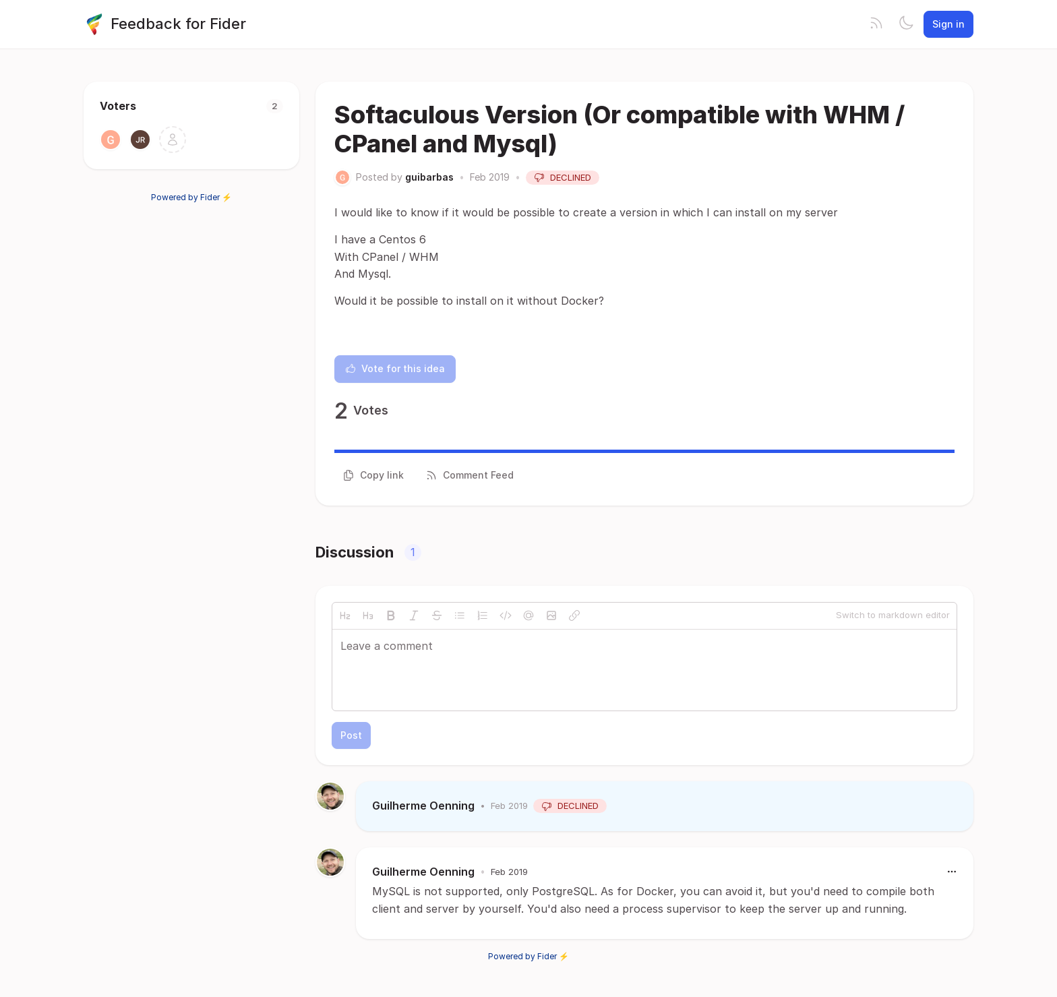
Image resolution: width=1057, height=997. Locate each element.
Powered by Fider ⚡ (191, 197)
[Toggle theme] (906, 24)
